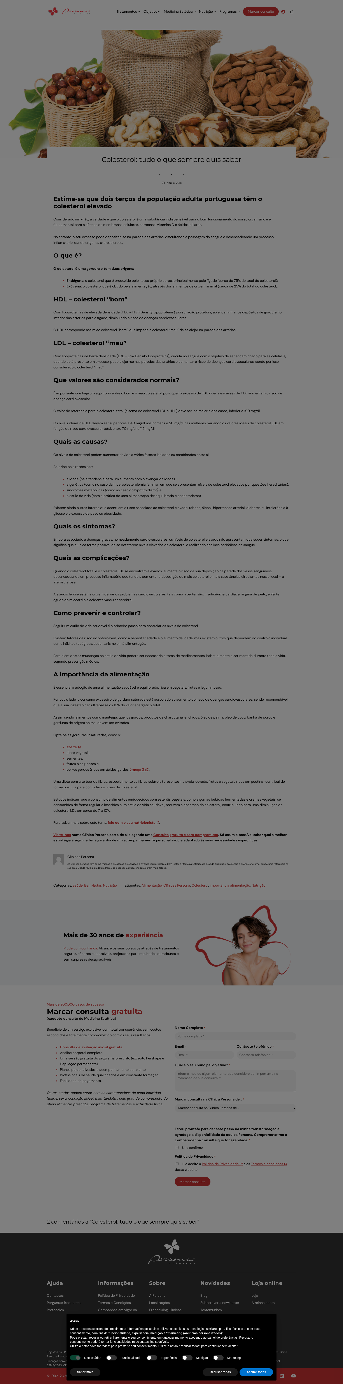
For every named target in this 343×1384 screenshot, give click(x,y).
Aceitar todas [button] (256, 1372)
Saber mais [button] (85, 1372)
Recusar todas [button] (220, 1372)
